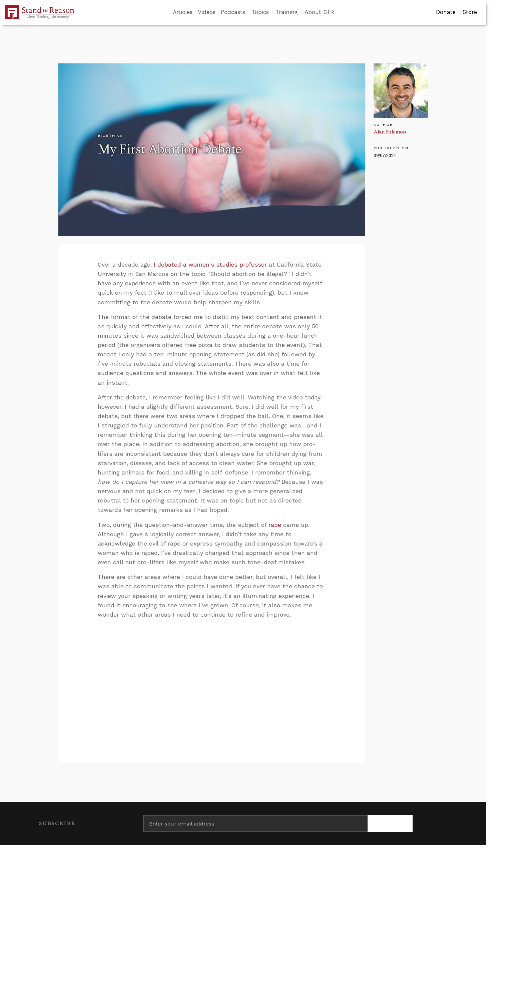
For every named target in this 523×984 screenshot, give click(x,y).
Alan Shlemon (390, 132)
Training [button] (287, 12)
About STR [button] (319, 12)
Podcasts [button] (233, 12)
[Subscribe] (390, 823)
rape (275, 525)
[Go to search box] (340, 12)
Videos (206, 12)
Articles (182, 12)
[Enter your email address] (255, 823)
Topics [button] (260, 12)
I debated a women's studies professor (210, 264)
